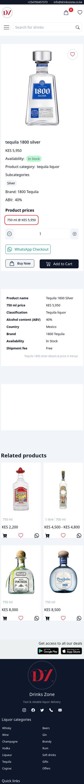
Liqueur (7, 755)
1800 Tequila (28, 191)
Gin (45, 735)
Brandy (47, 741)
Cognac (7, 768)
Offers (46, 768)
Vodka (6, 748)
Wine (5, 735)
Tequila (6, 762)
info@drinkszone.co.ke (68, 2)
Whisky (6, 728)
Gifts (45, 762)
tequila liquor (48, 166)
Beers (46, 728)
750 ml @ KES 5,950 (21, 220)
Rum (45, 748)
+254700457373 (37, 2)
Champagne (10, 741)
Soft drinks (49, 755)
